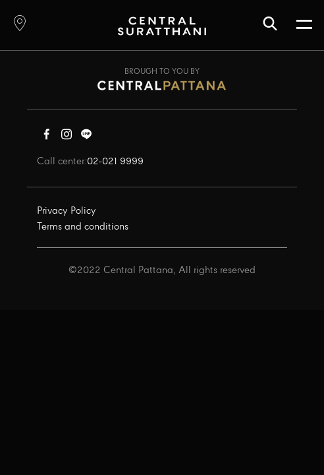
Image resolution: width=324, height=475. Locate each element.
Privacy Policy (66, 211)
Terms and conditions (82, 227)
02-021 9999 (115, 161)
